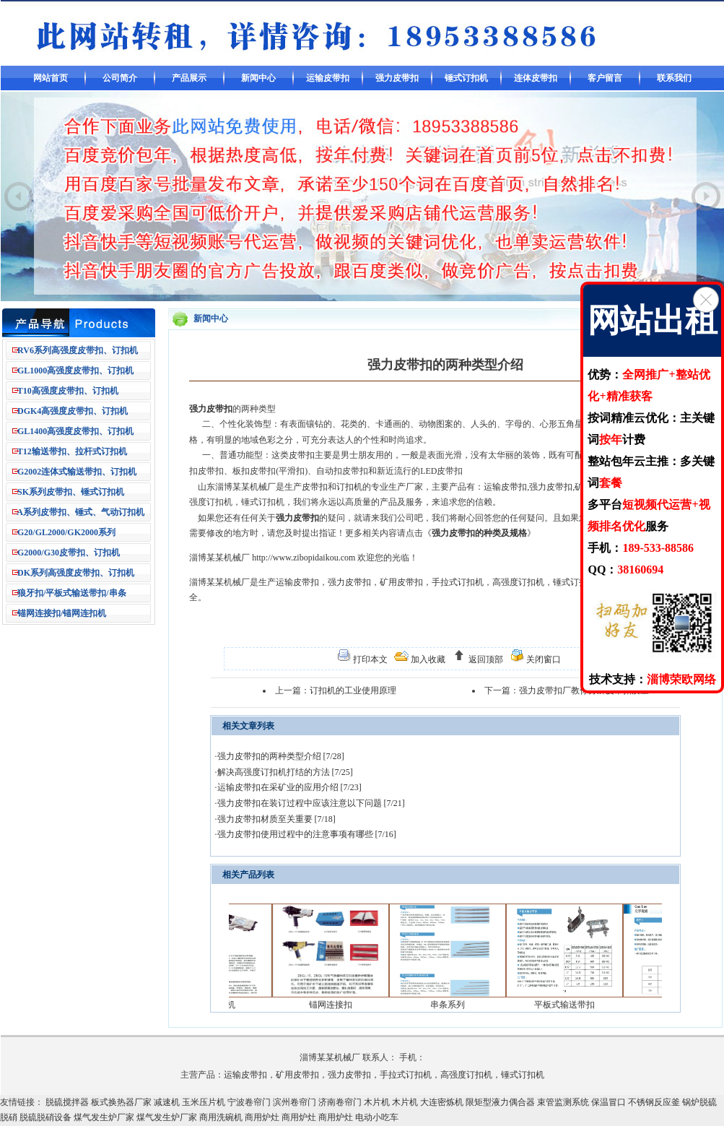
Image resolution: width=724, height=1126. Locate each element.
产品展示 (189, 78)
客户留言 (605, 78)
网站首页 (50, 78)
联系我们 (674, 78)
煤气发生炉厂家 (104, 1117)
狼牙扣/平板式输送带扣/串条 (71, 593)
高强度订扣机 (518, 582)
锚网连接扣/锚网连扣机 (61, 613)
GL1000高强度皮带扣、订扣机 (75, 370)
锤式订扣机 (466, 78)
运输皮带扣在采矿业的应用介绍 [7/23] (289, 787)
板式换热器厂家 (121, 1102)
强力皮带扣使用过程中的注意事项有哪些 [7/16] (306, 834)
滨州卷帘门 (294, 1102)
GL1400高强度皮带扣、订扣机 (75, 431)
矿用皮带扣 (401, 582)
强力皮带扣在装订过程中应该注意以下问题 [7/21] (311, 803)
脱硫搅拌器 (67, 1102)
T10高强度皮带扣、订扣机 (67, 391)
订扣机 (349, 487)
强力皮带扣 (397, 78)
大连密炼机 (441, 1102)
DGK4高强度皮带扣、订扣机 (72, 411)
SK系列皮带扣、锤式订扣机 (70, 492)
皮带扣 (302, 455)
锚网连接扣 (339, 1005)
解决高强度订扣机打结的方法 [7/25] (285, 772)
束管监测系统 (563, 1102)
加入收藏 (427, 659)
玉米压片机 (203, 1102)
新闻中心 (258, 78)
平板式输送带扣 (573, 1005)
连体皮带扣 (535, 78)
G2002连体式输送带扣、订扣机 (76, 472)
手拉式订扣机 (458, 582)
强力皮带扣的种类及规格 (479, 533)
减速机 (167, 1102)
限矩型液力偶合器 (500, 1102)
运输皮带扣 (327, 78)
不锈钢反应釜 (654, 1102)
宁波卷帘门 (249, 1102)
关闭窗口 (542, 659)
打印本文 (369, 659)
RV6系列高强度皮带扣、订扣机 (77, 350)
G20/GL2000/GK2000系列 (66, 532)
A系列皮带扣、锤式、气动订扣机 (80, 512)
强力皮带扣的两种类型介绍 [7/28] (280, 756)
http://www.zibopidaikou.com (303, 558)
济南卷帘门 (340, 1102)
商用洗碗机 (221, 1117)
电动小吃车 (376, 1117)
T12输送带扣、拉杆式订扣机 (72, 451)
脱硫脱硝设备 (45, 1117)
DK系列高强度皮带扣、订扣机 (75, 573)
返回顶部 (484, 659)
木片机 (377, 1102)
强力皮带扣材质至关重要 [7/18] (276, 819)
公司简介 (120, 78)
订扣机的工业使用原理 (353, 690)
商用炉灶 (262, 1117)
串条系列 (456, 1005)
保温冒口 (608, 1102)
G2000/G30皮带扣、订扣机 (68, 552)
